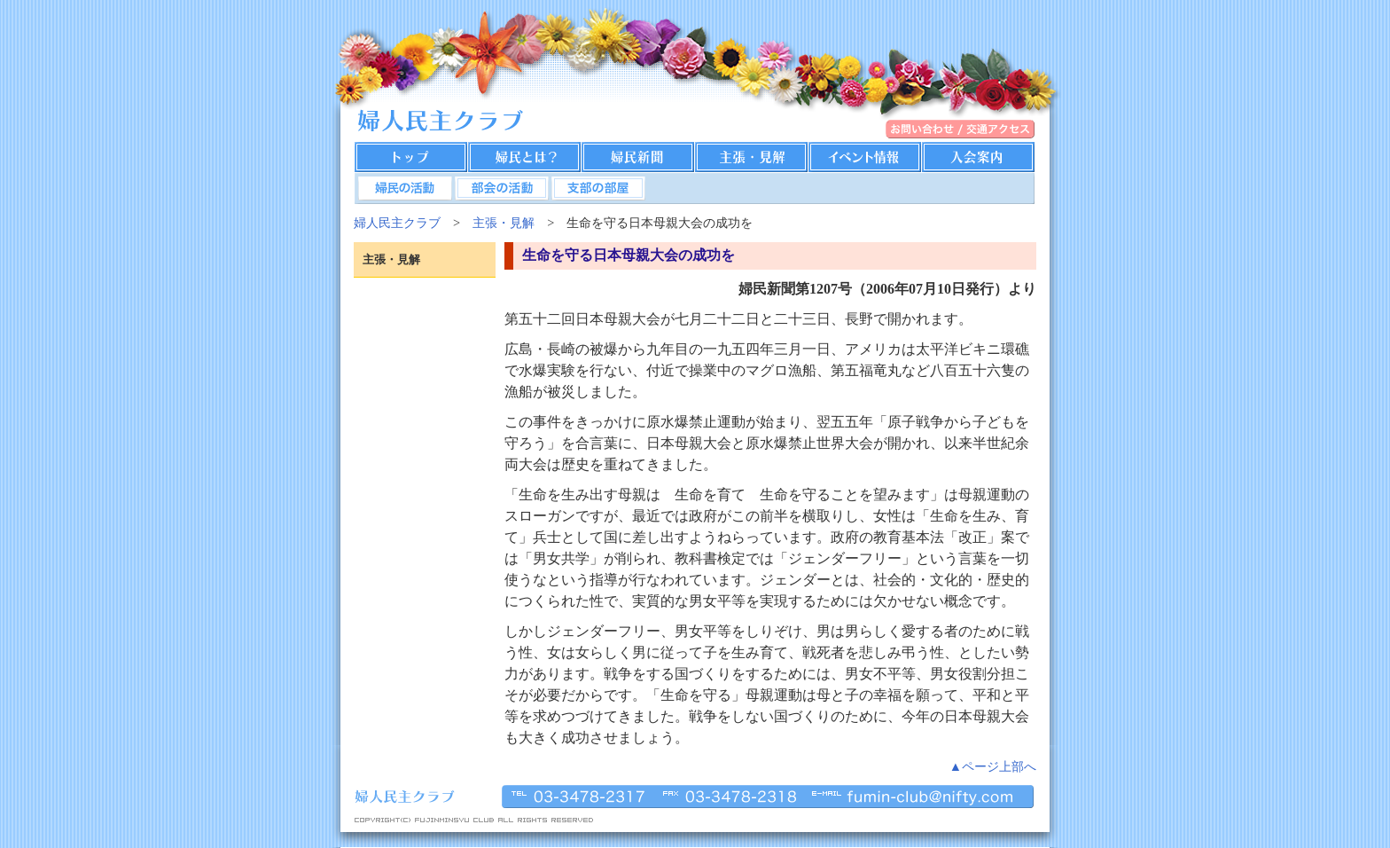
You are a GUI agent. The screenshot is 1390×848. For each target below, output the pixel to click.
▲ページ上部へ (992, 766)
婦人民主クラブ (397, 223)
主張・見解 (503, 223)
